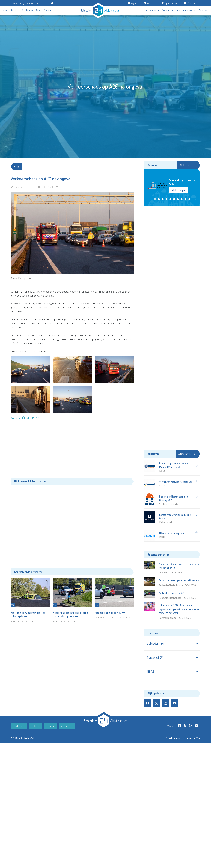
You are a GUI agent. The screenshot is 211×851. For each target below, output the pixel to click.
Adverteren (191, 3)
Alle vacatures (186, 453)
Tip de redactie (171, 3)
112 (21, 10)
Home (5, 10)
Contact (35, 727)
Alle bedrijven (187, 165)
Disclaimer (67, 727)
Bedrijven (203, 10)
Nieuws (14, 10)
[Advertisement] (72, 450)
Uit (146, 10)
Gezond (176, 10)
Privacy (50, 727)
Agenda (133, 3)
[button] (155, 199)
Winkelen (155, 10)
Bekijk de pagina (178, 190)
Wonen (166, 10)
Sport (38, 10)
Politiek (29, 10)
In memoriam (189, 10)
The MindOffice (192, 739)
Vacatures (151, 3)
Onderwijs (49, 10)
